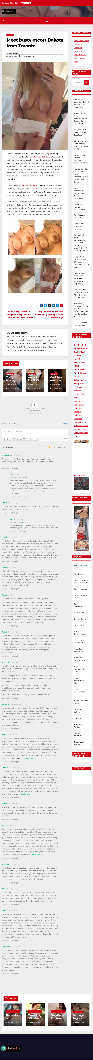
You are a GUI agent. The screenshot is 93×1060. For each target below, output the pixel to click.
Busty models (80, 579)
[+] (37, 439)
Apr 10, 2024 (12, 1022)
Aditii (4, 632)
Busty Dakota (28, 56)
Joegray (24, 477)
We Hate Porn (80, 429)
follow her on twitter (28, 186)
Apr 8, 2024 (79, 1022)
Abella (5, 889)
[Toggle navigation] (47, 21)
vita (3, 825)
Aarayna (5, 567)
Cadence (6, 946)
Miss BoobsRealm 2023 (80, 682)
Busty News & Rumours (11, 1011)
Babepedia (78, 415)
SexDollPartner (81, 348)
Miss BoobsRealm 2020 (80, 659)
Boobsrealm (14, 53)
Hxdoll (77, 359)
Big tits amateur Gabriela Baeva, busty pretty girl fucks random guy (49, 314)
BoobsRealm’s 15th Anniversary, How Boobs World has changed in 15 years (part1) (80, 243)
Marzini (5, 662)
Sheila (5, 911)
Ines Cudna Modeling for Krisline (80, 226)
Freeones (78, 419)
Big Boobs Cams (81, 41)
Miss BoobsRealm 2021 (80, 670)
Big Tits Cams (80, 55)
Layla (4, 537)
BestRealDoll (80, 345)
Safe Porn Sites (81, 433)
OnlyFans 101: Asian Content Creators (80, 132)
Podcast (77, 708)
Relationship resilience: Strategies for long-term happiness (80, 278)
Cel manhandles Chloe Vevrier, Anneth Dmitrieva (80, 193)
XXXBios (77, 366)
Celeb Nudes (80, 380)
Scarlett (5, 595)
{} (33, 439)
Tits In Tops (79, 475)
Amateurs (10, 34)
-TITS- (77, 376)
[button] (89, 21)
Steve (23, 522)
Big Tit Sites (79, 362)
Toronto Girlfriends (42, 157)
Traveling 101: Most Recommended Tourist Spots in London (81, 118)
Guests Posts (80, 609)
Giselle (5, 768)
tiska (4, 735)
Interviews (79, 615)
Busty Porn (79, 383)
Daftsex (77, 355)
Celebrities (79, 603)
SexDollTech (79, 352)
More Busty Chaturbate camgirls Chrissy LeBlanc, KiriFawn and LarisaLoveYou (19, 314)
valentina (6, 704)
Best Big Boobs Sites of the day (34, 1011)
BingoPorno (79, 51)
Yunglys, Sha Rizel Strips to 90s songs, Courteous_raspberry (81, 262)
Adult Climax (80, 373)
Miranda (6, 864)
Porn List (78, 436)
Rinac (4, 804)
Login (65, 423)
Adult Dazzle (80, 369)
